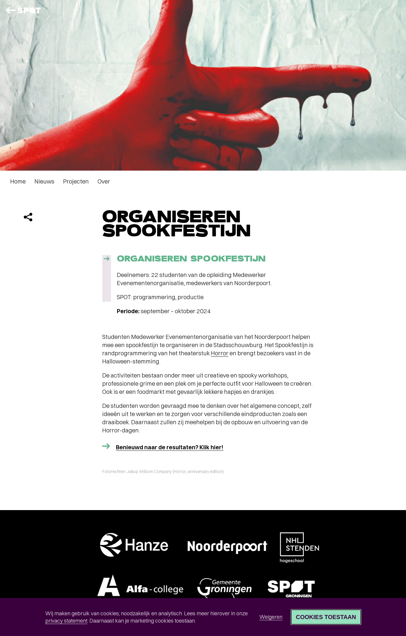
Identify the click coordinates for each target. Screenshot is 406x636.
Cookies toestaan (326, 617)
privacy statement (66, 620)
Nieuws (44, 181)
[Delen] (28, 217)
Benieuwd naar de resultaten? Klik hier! (169, 447)
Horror (219, 353)
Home (18, 181)
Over (104, 181)
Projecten (76, 181)
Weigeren (270, 617)
